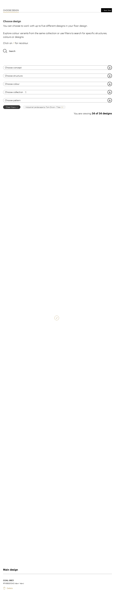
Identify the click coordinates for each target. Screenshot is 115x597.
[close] (17, 107)
